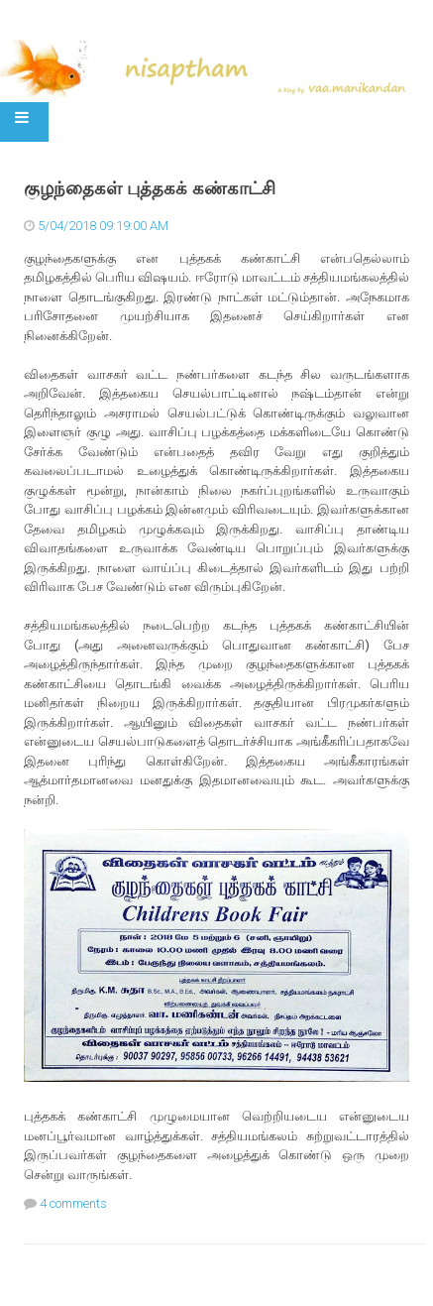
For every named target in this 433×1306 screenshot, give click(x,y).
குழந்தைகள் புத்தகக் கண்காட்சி (149, 188)
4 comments (73, 1203)
